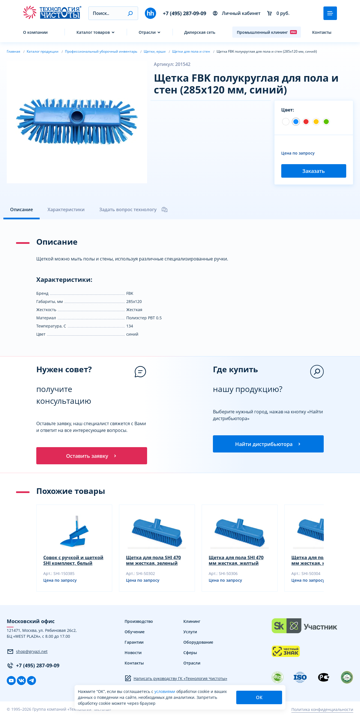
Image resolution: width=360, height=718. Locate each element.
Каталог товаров (93, 32)
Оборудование (198, 643)
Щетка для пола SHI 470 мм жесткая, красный (318, 561)
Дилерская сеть (199, 32)
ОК (259, 697)
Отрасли (147, 32)
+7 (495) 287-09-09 (184, 13)
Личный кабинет (236, 13)
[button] (130, 13)
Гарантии (134, 643)
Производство (139, 622)
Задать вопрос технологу (133, 209)
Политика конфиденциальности (322, 710)
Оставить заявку (91, 456)
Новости (133, 653)
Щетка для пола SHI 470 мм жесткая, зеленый (153, 561)
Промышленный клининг (267, 32)
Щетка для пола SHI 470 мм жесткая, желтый (236, 561)
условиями (165, 691)
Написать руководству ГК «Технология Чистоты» (176, 679)
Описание (21, 209)
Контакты (321, 32)
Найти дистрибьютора (268, 444)
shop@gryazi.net (27, 652)
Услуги (190, 632)
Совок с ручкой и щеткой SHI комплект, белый (73, 561)
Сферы (190, 653)
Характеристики (66, 209)
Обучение (135, 632)
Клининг (191, 622)
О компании (35, 32)
